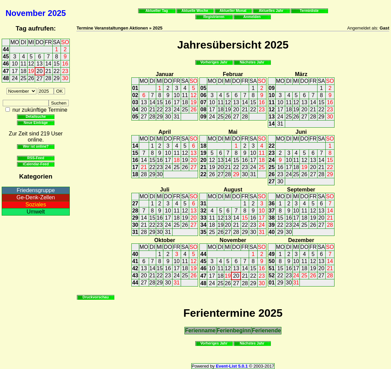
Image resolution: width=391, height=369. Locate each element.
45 (6, 56)
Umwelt (36, 212)
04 (135, 109)
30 (65, 78)
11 (23, 64)
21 (48, 71)
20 (39, 71)
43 (135, 275)
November (25, 13)
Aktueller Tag (156, 10)
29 (56, 78)
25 (23, 78)
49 (271, 254)
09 (203, 116)
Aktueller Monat (232, 10)
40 (271, 232)
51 (271, 268)
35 (203, 232)
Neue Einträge (36, 123)
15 (56, 64)
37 (271, 211)
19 (31, 71)
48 (6, 78)
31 (177, 116)
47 (6, 71)
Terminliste (309, 10)
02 (135, 95)
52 (271, 275)
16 (65, 64)
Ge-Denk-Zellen (36, 197)
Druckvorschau (96, 297)
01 (135, 88)
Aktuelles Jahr (271, 10)
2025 (57, 13)
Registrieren (214, 17)
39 (271, 225)
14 (48, 64)
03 (135, 102)
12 (31, 64)
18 (23, 71)
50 (271, 261)
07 (203, 102)
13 (39, 64)
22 (56, 71)
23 (65, 71)
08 (203, 109)
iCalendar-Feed (36, 164)
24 (15, 78)
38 (271, 218)
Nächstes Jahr (252, 62)
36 (271, 203)
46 (6, 64)
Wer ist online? (35, 146)
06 (203, 95)
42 (135, 268)
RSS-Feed (35, 158)
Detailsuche (36, 116)
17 (15, 71)
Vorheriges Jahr (214, 62)
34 (203, 225)
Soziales (36, 204)
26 (31, 78)
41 (135, 261)
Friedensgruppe (36, 190)
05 (135, 116)
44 (6, 49)
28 (48, 78)
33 (203, 218)
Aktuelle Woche (194, 10)
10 (15, 64)
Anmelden (252, 17)
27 (39, 78)
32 (203, 211)
